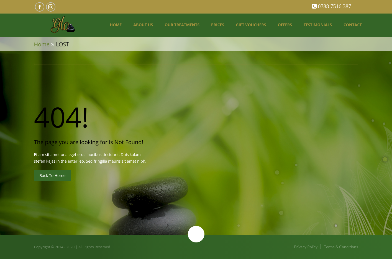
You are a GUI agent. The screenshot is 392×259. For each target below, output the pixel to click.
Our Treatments (182, 24)
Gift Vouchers (251, 24)
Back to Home (53, 175)
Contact (353, 24)
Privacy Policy (305, 246)
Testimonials (318, 24)
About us (143, 24)
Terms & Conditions (341, 246)
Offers (285, 24)
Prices (217, 24)
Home (116, 24)
